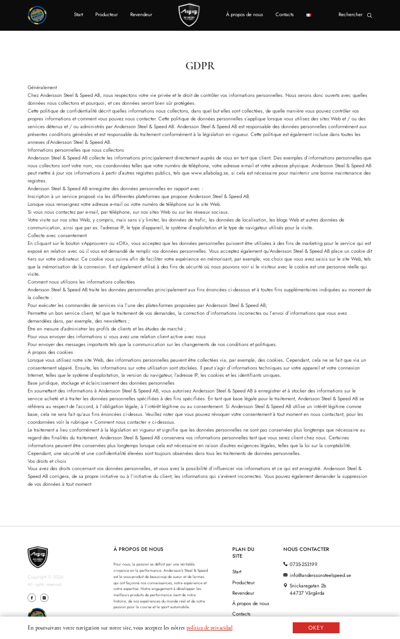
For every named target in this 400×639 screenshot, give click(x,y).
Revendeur (141, 14)
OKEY (316, 628)
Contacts (285, 14)
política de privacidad (209, 627)
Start (78, 14)
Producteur (106, 14)
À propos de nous (244, 14)
